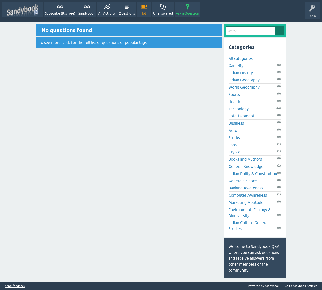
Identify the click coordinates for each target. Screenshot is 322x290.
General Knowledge (246, 166)
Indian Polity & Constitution (253, 173)
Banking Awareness (246, 188)
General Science (243, 181)
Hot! (143, 13)
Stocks (234, 137)
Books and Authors (245, 159)
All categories (241, 58)
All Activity (107, 13)
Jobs (233, 145)
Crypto (234, 152)
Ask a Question (187, 13)
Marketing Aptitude (246, 202)
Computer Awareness (248, 195)
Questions (127, 13)
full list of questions (101, 42)
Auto (233, 130)
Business (236, 123)
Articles (311, 286)
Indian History (241, 73)
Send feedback (15, 286)
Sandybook (86, 13)
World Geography (244, 87)
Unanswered (163, 13)
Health (234, 101)
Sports (234, 94)
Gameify (236, 65)
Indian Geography (244, 80)
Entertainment (241, 116)
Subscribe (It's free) (60, 13)
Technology (239, 109)
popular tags (136, 42)
